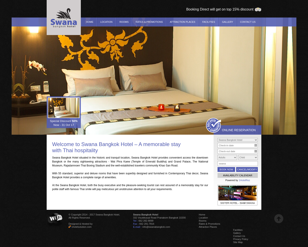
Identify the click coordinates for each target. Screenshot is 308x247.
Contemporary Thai (179, 173)
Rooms (124, 22)
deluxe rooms (98, 173)
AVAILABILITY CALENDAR (237, 175)
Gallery (227, 22)
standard (67, 173)
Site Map (238, 242)
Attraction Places (182, 22)
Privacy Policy (240, 239)
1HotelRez (244, 180)
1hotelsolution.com (81, 227)
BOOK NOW (226, 169)
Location (106, 22)
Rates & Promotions (149, 22)
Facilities (208, 22)
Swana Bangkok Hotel (107, 144)
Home (89, 22)
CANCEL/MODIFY (247, 169)
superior (78, 173)
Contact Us (248, 22)
